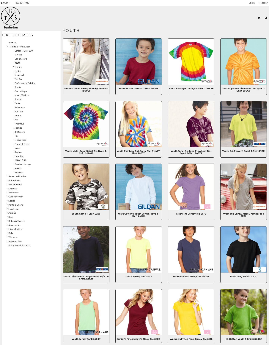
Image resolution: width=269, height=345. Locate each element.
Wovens (19, 172)
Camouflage (21, 91)
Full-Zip (19, 111)
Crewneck (19, 75)
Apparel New (15, 241)
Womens (12, 237)
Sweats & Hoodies (17, 176)
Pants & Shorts (15, 204)
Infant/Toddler (15, 229)
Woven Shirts (15, 184)
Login (252, 2)
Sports (18, 87)
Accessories (14, 225)
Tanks (17, 103)
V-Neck (18, 54)
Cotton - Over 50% (24, 50)
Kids (10, 233)
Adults (18, 115)
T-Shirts (18, 67)
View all (12, 42)
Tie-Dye (18, 79)
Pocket (18, 99)
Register (263, 2)
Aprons (12, 212)
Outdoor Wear (15, 196)
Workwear (20, 107)
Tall (16, 135)
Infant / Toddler (22, 95)
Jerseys (18, 168)
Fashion (19, 127)
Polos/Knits (14, 180)
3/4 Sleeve (20, 131)
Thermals (19, 123)
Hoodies (19, 156)
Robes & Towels (16, 221)
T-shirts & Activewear (19, 46)
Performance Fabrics (25, 83)
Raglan (18, 152)
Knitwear (12, 188)
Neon (17, 148)
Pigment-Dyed (22, 144)
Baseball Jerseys (23, 164)
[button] (6, 3)
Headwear (13, 208)
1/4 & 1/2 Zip (21, 160)
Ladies (18, 71)
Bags (10, 216)
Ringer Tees (20, 139)
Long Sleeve (21, 58)
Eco (16, 119)
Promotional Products (19, 245)
